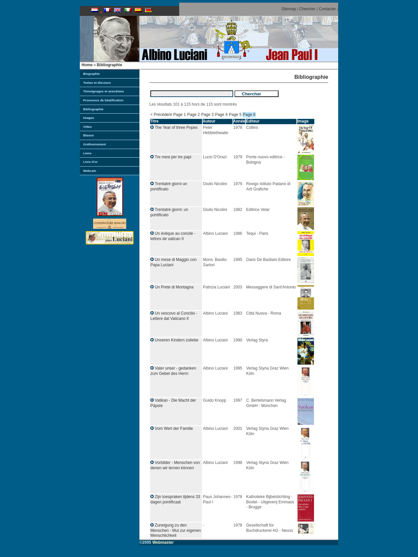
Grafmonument (94, 144)
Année (239, 121)
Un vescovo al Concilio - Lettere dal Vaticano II (173, 316)
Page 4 (221, 114)
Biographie (91, 74)
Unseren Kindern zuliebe (176, 340)
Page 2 (193, 114)
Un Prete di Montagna (174, 287)
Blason (88, 135)
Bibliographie (109, 65)
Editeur (252, 121)
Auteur (209, 121)
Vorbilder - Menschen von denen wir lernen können (175, 465)
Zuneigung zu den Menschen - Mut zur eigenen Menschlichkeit (175, 530)
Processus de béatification (103, 100)
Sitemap (289, 9)
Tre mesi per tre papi (173, 157)
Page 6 (249, 114)
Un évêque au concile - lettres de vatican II (172, 236)
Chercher (307, 9)
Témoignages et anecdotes (103, 91)
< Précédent (161, 114)
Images (88, 118)
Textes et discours (97, 82)
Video (87, 126)
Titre (154, 121)
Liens (87, 153)
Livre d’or (90, 162)
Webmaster (163, 542)
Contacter (327, 9)
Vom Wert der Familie (174, 428)
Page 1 (179, 114)
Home (86, 65)
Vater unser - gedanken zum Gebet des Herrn (173, 371)
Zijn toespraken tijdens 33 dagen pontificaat (175, 499)
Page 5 (235, 114)
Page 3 (207, 114)
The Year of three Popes (176, 127)
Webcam (89, 171)
